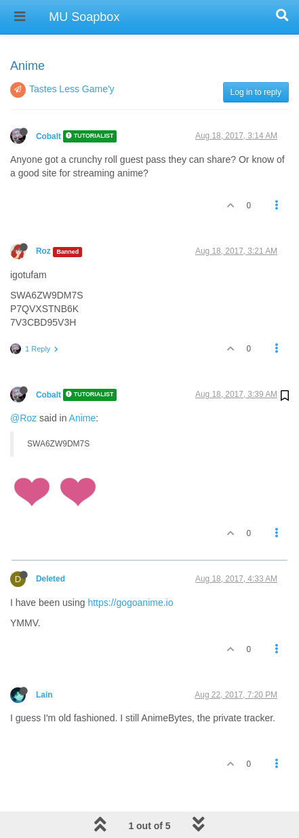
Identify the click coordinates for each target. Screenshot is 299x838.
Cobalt (48, 102)
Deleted (50, 544)
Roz (43, 216)
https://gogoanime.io (130, 568)
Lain (44, 660)
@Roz (23, 383)
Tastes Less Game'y (72, 54)
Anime (82, 383)
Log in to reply (256, 57)
